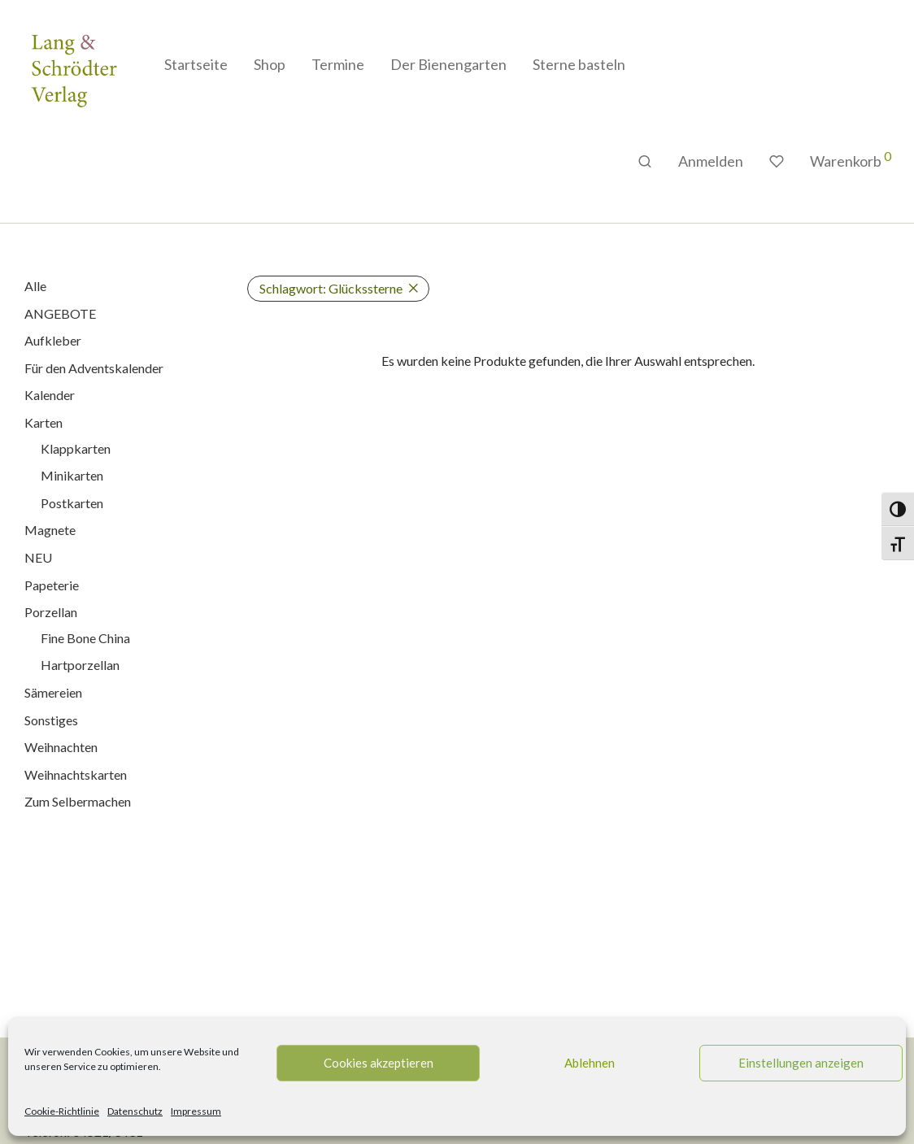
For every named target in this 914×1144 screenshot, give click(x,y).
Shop (269, 64)
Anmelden (710, 161)
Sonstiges (51, 720)
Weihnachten (61, 747)
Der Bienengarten (448, 64)
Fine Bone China (85, 638)
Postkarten (72, 503)
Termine (337, 64)
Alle (35, 286)
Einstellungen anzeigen (801, 1062)
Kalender (49, 394)
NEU (38, 557)
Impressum (196, 1111)
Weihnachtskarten (75, 774)
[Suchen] (645, 161)
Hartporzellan (80, 664)
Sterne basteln (579, 64)
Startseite (196, 64)
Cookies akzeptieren (378, 1062)
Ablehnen (589, 1062)
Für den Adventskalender (93, 368)
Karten (43, 422)
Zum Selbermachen (77, 801)
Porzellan (50, 612)
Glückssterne (331, 288)
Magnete (50, 529)
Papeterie (51, 585)
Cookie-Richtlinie (61, 1111)
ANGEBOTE (60, 313)
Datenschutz (135, 1111)
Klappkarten (76, 448)
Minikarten (72, 475)
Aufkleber (52, 340)
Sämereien (53, 692)
